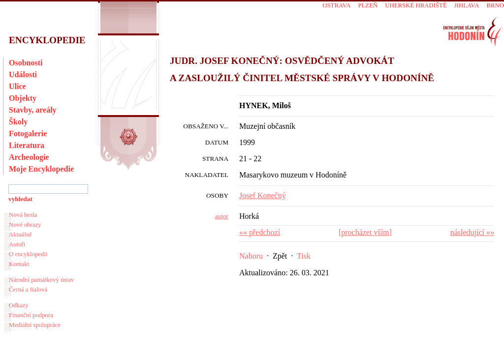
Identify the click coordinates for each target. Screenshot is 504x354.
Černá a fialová (28, 289)
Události (23, 74)
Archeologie (29, 157)
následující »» (472, 232)
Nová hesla (23, 214)
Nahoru (251, 256)
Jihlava (466, 5)
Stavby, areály (33, 110)
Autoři (17, 244)
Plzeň (368, 5)
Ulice (17, 86)
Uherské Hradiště (415, 5)
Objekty (22, 98)
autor (221, 216)
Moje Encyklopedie (41, 169)
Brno (495, 5)
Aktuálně (20, 234)
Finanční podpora (31, 315)
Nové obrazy (25, 224)
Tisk (304, 256)
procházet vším (365, 232)
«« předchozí (259, 232)
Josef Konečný (262, 195)
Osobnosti (25, 63)
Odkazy (19, 305)
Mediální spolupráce (35, 325)
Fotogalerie (28, 133)
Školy (18, 122)
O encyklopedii (28, 254)
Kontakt (19, 264)
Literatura (26, 145)
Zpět (280, 256)
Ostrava (336, 5)
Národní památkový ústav (41, 279)
